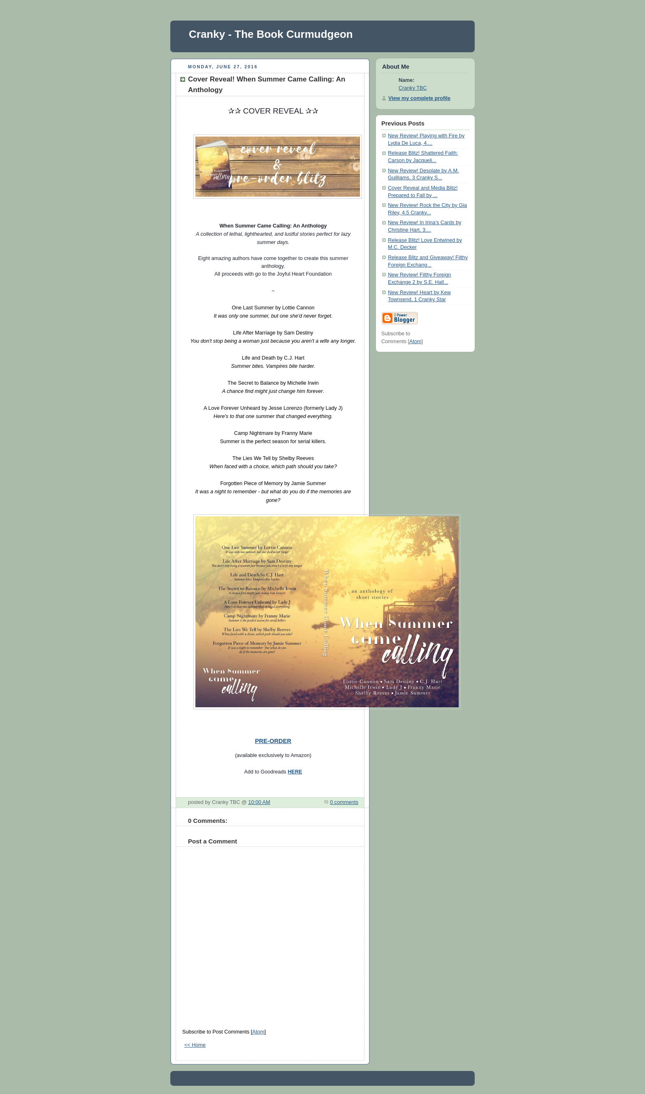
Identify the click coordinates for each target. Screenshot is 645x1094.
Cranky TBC (413, 88)
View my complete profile (419, 98)
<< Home (195, 1045)
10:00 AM (259, 802)
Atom (258, 1032)
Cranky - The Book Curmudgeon (271, 34)
